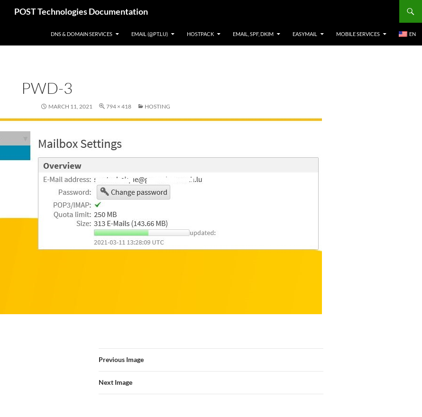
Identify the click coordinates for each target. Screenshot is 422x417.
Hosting (157, 106)
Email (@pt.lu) (149, 34)
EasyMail (305, 34)
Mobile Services (358, 34)
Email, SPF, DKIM (253, 34)
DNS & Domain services (81, 34)
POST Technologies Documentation (81, 11)
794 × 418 (118, 106)
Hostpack (200, 34)
